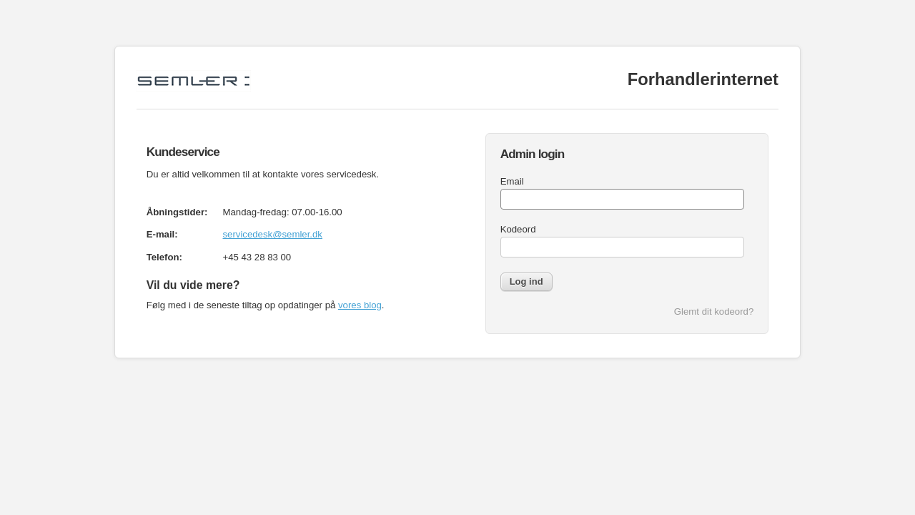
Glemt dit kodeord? (713, 311)
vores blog (360, 305)
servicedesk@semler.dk (272, 234)
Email (512, 181)
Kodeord (518, 229)
